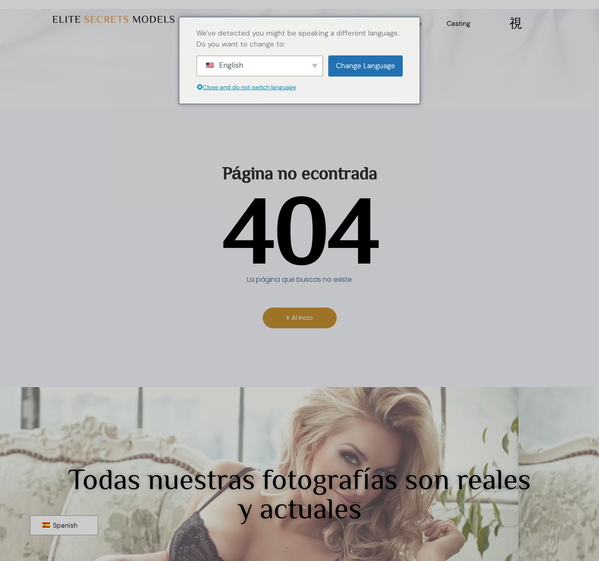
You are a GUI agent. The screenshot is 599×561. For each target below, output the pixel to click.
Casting (458, 23)
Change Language (365, 65)
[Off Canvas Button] (515, 23)
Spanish (59, 525)
